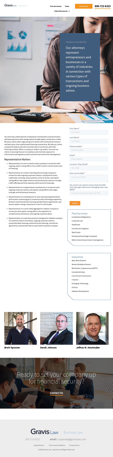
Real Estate (76, 232)
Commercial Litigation (80, 228)
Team (67, 6)
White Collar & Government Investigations (87, 240)
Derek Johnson (48, 347)
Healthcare (76, 224)
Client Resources (61, 11)
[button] (69, 11)
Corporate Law (77, 221)
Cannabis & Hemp (78, 272)
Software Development (80, 291)
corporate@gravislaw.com (72, 439)
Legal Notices (39, 445)
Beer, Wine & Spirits (79, 260)
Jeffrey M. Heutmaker (88, 347)
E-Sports (75, 280)
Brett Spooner (12, 347)
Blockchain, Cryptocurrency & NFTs (85, 268)
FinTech (75, 287)
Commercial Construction (81, 276)
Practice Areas (56, 6)
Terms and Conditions (57, 445)
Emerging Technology (80, 283)
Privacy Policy (74, 445)
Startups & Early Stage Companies (84, 236)
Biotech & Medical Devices (81, 264)
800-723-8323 (32, 439)
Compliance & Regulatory (81, 217)
